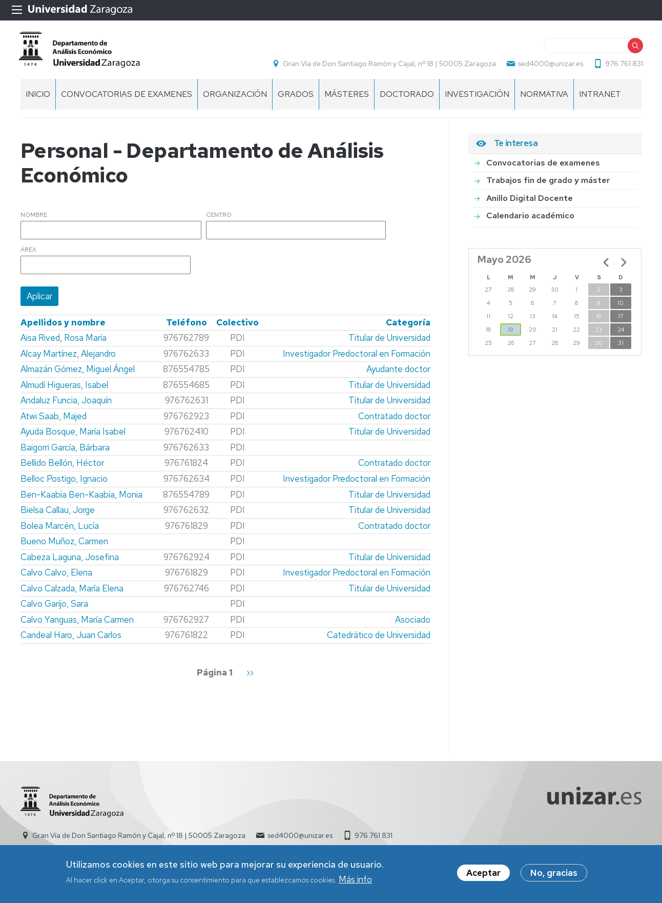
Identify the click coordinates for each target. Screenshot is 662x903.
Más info (355, 880)
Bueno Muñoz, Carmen (64, 546)
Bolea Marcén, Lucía (59, 531)
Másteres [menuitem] (346, 99)
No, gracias (553, 873)
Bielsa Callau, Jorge (57, 515)
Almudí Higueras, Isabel (64, 390)
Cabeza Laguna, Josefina (69, 562)
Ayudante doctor (398, 374)
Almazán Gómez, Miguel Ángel (77, 374)
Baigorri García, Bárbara (65, 453)
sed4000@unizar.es (549, 66)
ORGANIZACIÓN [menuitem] (235, 99)
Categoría (408, 328)
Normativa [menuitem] (544, 99)
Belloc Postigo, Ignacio (64, 484)
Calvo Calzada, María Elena (71, 594)
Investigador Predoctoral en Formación (356, 359)
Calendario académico (530, 221)
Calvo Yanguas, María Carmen (77, 625)
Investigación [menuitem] (477, 99)
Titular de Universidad (389, 343)
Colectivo (237, 328)
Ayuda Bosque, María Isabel (73, 437)
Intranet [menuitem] (600, 99)
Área (28, 255)
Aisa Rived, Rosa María (63, 343)
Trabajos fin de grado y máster (548, 185)
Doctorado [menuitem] (407, 99)
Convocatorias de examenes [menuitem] (126, 99)
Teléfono (186, 328)
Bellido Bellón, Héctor (62, 469)
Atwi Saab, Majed (53, 421)
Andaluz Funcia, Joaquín (66, 406)
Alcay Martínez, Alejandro (68, 359)
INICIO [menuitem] (38, 99)
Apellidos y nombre (63, 328)
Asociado (412, 625)
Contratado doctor (394, 421)
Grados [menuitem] (296, 99)
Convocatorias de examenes (543, 168)
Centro (219, 220)
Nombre (33, 220)
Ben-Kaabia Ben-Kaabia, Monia (81, 500)
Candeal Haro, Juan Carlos (70, 641)
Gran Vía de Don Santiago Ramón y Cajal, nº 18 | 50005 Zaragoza (387, 66)
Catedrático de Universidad (378, 641)
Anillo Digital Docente (529, 203)
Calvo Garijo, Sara (54, 609)
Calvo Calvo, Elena (56, 578)
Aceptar (483, 873)
